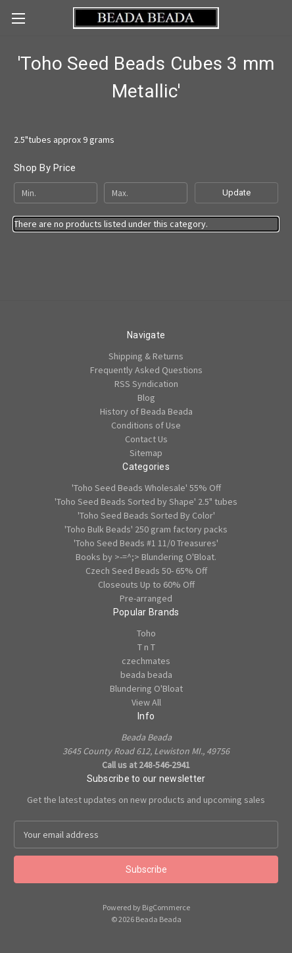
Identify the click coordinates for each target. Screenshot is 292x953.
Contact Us (146, 439)
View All (146, 702)
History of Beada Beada (146, 411)
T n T (146, 647)
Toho (146, 633)
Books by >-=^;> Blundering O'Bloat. (146, 557)
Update (236, 192)
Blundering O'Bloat (146, 688)
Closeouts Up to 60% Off (146, 584)
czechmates (146, 661)
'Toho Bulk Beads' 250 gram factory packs (146, 529)
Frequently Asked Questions (146, 370)
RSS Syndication (146, 384)
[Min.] (55, 192)
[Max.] (145, 192)
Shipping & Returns (146, 356)
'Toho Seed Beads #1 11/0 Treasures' (146, 543)
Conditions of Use (146, 425)
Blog (146, 397)
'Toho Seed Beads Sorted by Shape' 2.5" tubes (146, 501)
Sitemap (146, 453)
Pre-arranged (146, 598)
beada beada (146, 675)
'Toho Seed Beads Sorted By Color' (146, 515)
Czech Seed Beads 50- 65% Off (146, 571)
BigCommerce (166, 907)
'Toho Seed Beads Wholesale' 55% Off (146, 488)
